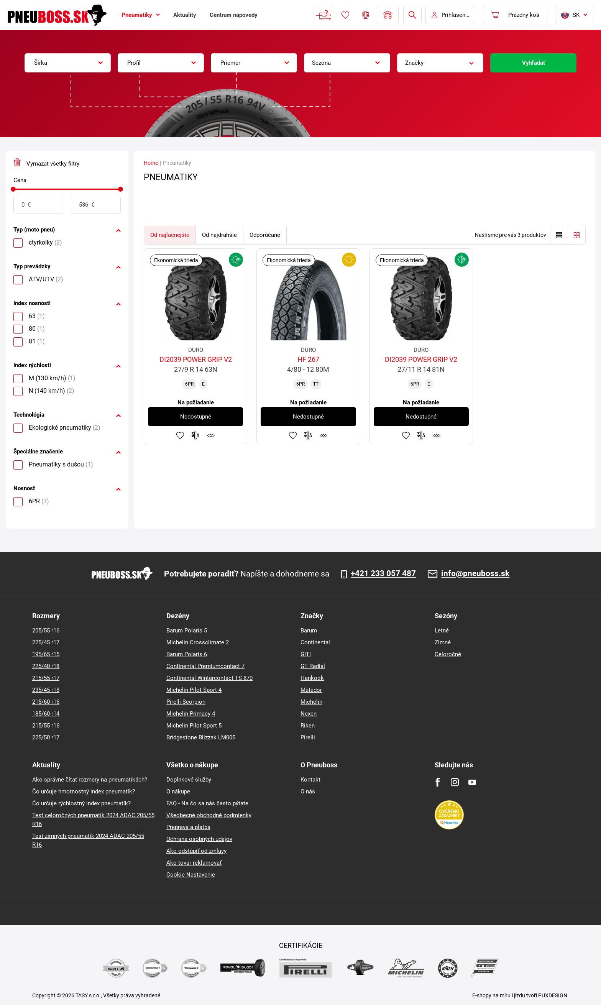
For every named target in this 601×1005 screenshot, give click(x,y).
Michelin (311, 701)
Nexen (308, 713)
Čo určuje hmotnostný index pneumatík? (83, 791)
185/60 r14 (45, 713)
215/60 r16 (45, 701)
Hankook (312, 678)
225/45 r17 (45, 642)
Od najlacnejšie (169, 235)
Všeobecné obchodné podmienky (208, 815)
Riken (307, 725)
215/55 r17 (45, 678)
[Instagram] (454, 782)
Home (151, 163)
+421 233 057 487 (383, 574)
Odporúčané (265, 235)
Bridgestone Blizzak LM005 (200, 737)
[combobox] (68, 62)
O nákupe (178, 791)
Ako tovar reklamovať (194, 862)
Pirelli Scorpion (185, 701)
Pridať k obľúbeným (180, 435)
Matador (311, 689)
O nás (307, 791)
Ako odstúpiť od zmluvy (196, 850)
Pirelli (307, 737)
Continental (315, 642)
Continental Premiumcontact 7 (205, 666)
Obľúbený (345, 15)
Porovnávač (365, 15)
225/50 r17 (45, 737)
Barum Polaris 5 (186, 630)
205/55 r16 (45, 630)
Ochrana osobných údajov (199, 839)
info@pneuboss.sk (475, 574)
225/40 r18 (45, 666)
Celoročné (448, 654)
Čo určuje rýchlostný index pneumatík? (81, 803)
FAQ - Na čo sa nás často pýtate (207, 803)
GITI (305, 654)
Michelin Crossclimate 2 (197, 642)
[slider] (13, 189)
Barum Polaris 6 (186, 654)
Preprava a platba (188, 827)
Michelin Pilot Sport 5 (194, 725)
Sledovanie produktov (211, 435)
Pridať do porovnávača (195, 435)
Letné (442, 630)
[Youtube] (472, 782)
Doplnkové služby (188, 779)
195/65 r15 (45, 654)
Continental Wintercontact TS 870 (209, 678)
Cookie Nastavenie (190, 874)
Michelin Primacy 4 (190, 713)
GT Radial (312, 666)
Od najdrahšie (219, 235)
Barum (308, 630)
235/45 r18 (45, 689)
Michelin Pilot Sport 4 (194, 689)
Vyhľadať (533, 62)
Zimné (443, 642)
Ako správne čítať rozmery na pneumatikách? (89, 779)
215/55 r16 (45, 725)
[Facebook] (437, 782)
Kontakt (310, 779)
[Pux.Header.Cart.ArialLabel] (515, 15)
